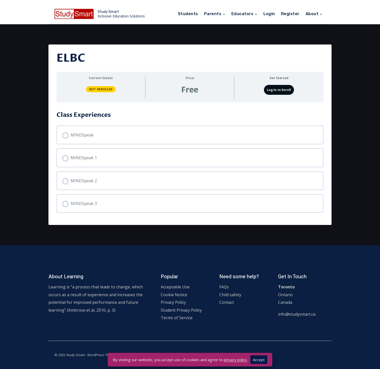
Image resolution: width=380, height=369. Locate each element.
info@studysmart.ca (296, 314)
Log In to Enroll (279, 90)
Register (290, 13)
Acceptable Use (175, 287)
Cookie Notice (174, 294)
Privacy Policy (173, 302)
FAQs (224, 287)
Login (269, 13)
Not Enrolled (101, 89)
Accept (259, 359)
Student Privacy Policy (181, 310)
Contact (226, 302)
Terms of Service (177, 317)
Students (188, 13)
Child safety (230, 294)
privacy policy (235, 359)
